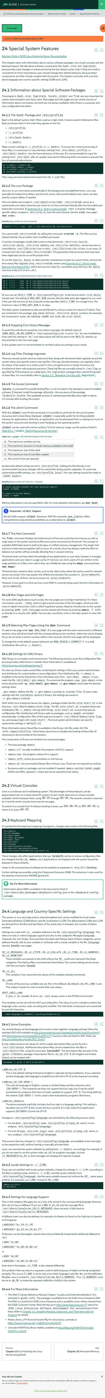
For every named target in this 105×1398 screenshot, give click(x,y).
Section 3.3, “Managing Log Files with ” (69, 375)
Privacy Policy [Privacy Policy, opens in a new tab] (22, 1383)
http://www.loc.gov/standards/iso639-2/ (28, 1035)
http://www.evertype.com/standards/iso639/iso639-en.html (66, 1032)
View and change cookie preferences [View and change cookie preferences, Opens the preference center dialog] (50, 1391)
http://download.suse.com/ (70, 1304)
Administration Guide (57, 14)
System (73, 14)
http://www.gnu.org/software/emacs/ (21, 665)
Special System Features (90, 14)
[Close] (102, 1376)
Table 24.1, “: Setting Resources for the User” (29, 430)
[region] (52, 1385)
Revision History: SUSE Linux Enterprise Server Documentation (34, 56)
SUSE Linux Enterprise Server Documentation (25, 14)
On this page (12, 28)
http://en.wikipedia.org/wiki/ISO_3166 (22, 1039)
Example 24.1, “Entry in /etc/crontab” (47, 208)
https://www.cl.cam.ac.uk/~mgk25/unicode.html (33, 1322)
